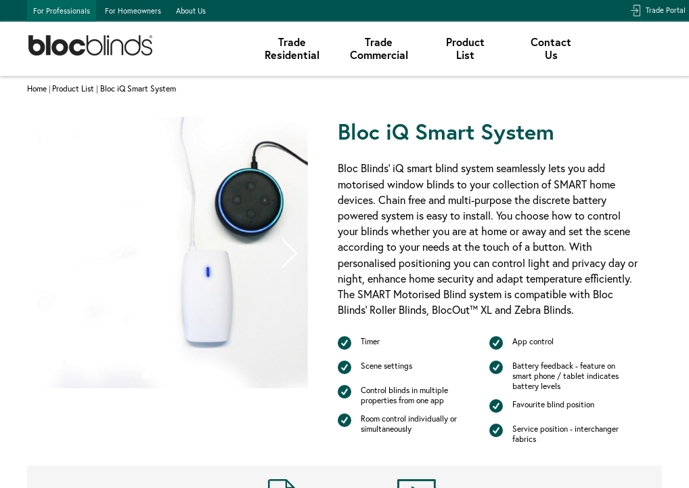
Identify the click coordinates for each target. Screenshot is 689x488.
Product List (73, 88)
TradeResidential (292, 48)
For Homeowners (133, 11)
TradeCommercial (379, 48)
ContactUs (551, 48)
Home (37, 88)
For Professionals (61, 11)
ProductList (465, 48)
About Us (191, 11)
